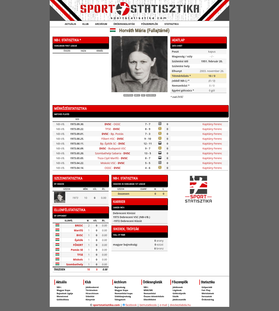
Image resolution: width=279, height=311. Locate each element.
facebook (130, 305)
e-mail (163, 305)
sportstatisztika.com (106, 305)
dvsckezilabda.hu (180, 305)
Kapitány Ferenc (212, 124)
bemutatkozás (148, 305)
